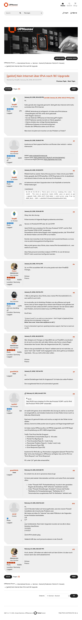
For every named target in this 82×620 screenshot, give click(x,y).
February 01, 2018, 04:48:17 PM (36, 393)
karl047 (14, 404)
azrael (14, 514)
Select (30, 189)
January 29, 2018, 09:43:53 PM (34, 97)
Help (60, 613)
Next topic (71, 81)
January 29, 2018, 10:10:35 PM (33, 170)
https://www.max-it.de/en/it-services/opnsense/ (49, 157)
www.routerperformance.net (38, 155)
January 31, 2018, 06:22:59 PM (33, 336)
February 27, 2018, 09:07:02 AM (34, 503)
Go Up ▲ (75, 613)
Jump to (41, 596)
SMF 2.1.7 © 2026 (9, 613)
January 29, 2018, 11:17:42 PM (33, 264)
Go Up (8, 576)
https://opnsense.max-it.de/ (53, 159)
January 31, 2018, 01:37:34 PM (33, 292)
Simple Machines (19, 613)
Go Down (8, 89)
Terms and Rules (67, 613)
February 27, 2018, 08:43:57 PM (34, 549)
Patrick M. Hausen (58, 63)
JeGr (14, 299)
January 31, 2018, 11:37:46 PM (33, 371)
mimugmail (14, 151)
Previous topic (61, 81)
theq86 (14, 104)
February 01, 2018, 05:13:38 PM (34, 470)
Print (74, 89)
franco (14, 271)
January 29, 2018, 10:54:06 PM (34, 211)
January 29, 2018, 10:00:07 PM (34, 140)
